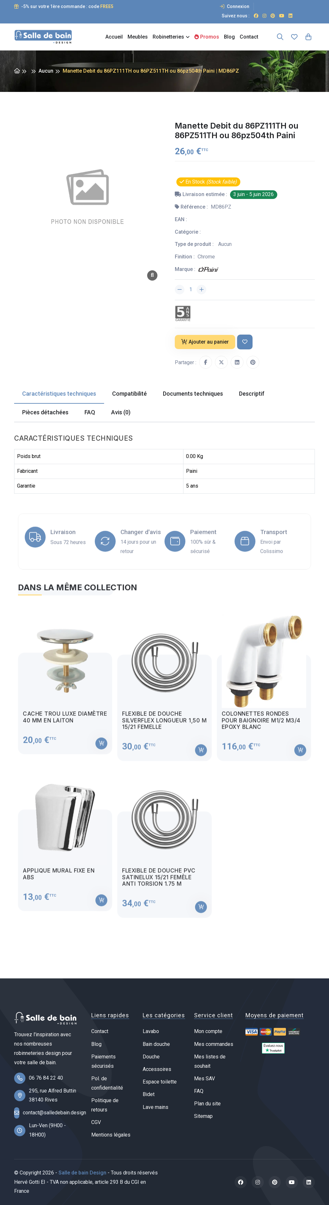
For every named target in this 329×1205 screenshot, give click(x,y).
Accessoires (157, 1069)
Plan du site (207, 1104)
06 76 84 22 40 (46, 1078)
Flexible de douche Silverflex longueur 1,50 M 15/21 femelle (164, 725)
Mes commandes (213, 1044)
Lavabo (151, 1031)
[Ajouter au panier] (101, 748)
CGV (96, 1122)
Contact (249, 37)
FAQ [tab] (89, 412)
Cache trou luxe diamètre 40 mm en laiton (65, 721)
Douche (151, 1057)
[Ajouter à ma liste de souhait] (245, 342)
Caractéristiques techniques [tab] (59, 393)
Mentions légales (110, 1135)
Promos (206, 37)
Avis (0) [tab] (120, 412)
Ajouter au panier (205, 342)
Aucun (46, 71)
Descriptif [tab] (251, 393)
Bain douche (156, 1044)
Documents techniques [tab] (193, 393)
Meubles (138, 37)
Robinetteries (168, 37)
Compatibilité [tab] (129, 393)
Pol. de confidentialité (107, 1083)
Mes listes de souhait (210, 1061)
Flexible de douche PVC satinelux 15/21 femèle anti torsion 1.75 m (158, 882)
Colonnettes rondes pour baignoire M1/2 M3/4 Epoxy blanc (261, 725)
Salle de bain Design (82, 1173)
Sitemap (203, 1116)
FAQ (198, 1091)
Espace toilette (160, 1082)
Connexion (234, 6)
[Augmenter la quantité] (201, 289)
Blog (229, 37)
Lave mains (155, 1107)
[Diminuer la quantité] (179, 289)
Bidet (149, 1094)
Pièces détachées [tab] (45, 412)
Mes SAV (204, 1078)
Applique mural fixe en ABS (58, 878)
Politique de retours (105, 1105)
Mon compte (208, 1031)
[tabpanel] (164, 766)
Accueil (114, 37)
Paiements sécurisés (103, 1061)
